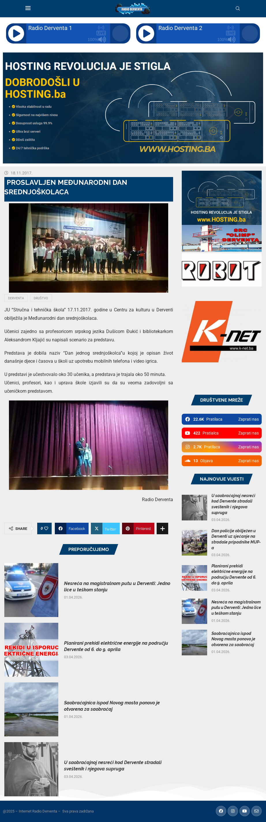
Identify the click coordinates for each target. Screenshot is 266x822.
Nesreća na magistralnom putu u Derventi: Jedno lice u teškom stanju (236, 608)
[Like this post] (46, 528)
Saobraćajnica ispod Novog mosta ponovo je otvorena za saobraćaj (233, 639)
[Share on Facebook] (72, 528)
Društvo (41, 298)
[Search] (238, 8)
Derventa (16, 298)
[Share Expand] (162, 528)
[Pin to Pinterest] (138, 528)
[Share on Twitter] (105, 528)
